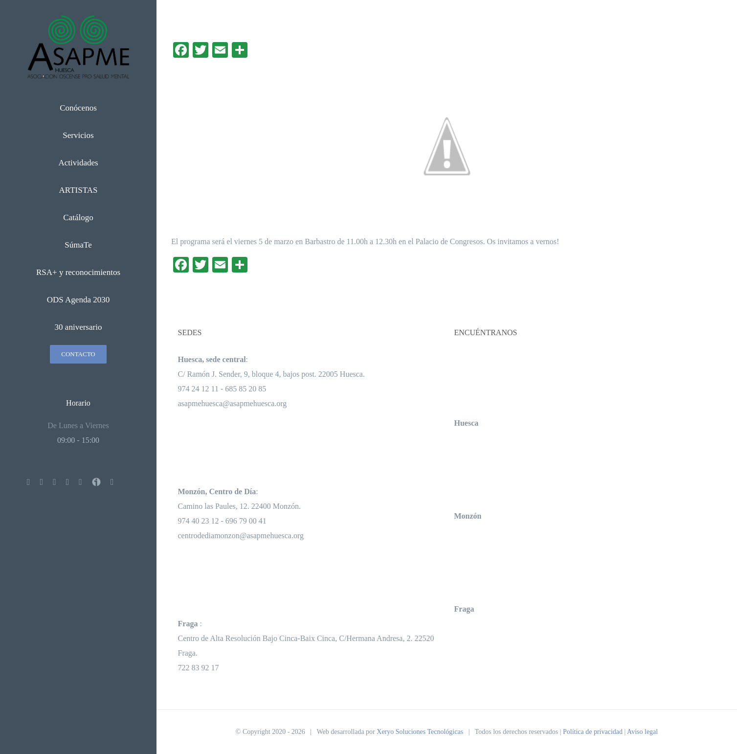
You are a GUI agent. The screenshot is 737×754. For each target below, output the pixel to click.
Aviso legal (642, 731)
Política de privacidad (593, 731)
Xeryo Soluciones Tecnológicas (420, 731)
